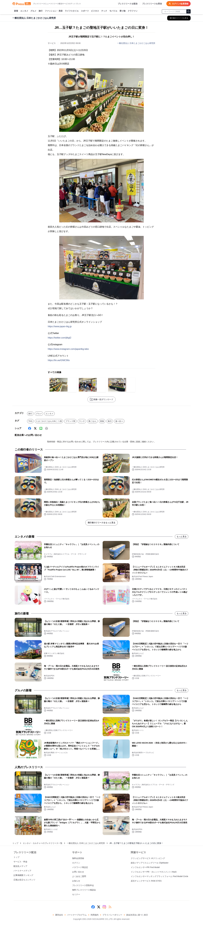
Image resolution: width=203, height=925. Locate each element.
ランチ (82, 421)
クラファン (133, 11)
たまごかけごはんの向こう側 (49, 421)
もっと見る (182, 536)
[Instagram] (104, 907)
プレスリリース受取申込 (83, 885)
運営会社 (59, 915)
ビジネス (95, 11)
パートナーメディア (22, 871)
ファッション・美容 (54, 11)
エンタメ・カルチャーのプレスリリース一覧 (42, 843)
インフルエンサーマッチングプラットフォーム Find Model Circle (159, 876)
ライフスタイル (72, 11)
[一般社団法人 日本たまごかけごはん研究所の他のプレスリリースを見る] (179, 18)
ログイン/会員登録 (178, 4)
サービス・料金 (20, 862)
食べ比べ (119, 421)
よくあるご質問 (79, 876)
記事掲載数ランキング (23, 875)
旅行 (41, 11)
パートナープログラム (77, 915)
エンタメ (24, 11)
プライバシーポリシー (112, 915)
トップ (15, 843)
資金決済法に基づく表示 (137, 915)
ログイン (76, 863)
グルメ (33, 11)
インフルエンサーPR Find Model (145, 867)
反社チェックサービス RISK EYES (146, 881)
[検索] (188, 11)
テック (104, 11)
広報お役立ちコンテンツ (24, 880)
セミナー (76, 894)
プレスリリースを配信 (127, 4)
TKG (30, 421)
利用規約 (95, 915)
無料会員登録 (78, 858)
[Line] (40, 428)
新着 (16, 11)
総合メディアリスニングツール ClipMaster (149, 863)
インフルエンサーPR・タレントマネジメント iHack (153, 872)
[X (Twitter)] (35, 428)
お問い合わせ (78, 872)
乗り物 (122, 11)
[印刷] (46, 428)
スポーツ (85, 11)
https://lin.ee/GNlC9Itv (59, 360)
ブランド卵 (70, 421)
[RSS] (110, 907)
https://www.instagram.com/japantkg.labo (68, 349)
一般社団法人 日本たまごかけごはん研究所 (136, 43)
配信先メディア (20, 866)
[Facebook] (29, 428)
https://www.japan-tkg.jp (60, 326)
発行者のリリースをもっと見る (101, 522)
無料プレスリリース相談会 (84, 890)
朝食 (102, 421)
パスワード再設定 (80, 867)
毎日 (110, 421)
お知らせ (76, 881)
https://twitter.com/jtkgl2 (59, 338)
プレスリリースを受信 (152, 4)
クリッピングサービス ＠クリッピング (148, 858)
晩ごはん (92, 421)
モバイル (113, 11)
